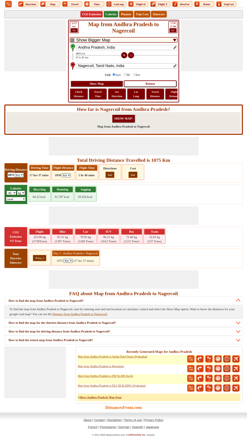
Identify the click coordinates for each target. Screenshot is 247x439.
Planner (126, 14)
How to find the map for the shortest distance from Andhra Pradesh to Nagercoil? (62, 322)
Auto (118, 74)
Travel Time (98, 94)
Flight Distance (174, 94)
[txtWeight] (11, 193)
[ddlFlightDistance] (66, 175)
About (87, 420)
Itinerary (159, 14)
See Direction (117, 94)
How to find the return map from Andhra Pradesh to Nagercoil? (51, 340)
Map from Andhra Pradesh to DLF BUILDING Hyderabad (111, 385)
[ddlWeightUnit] (21, 193)
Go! (110, 174)
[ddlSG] (16, 199)
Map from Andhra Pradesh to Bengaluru (101, 366)
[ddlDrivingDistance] (19, 175)
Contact (99, 420)
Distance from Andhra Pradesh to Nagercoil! (80, 314)
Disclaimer (114, 420)
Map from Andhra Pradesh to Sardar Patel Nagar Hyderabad (112, 356)
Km (74, 27)
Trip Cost (142, 14)
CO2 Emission (91, 14)
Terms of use (133, 420)
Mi (128, 74)
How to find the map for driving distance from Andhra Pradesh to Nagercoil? (59, 331)
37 (173, 27)
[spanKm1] (68, 261)
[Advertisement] (35, 45)
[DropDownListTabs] (123, 40)
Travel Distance (155, 94)
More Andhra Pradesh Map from (100, 397)
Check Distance (79, 94)
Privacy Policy (154, 420)
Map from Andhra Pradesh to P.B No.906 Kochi (105, 376)
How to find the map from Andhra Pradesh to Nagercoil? (46, 300)
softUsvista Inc (137, 434)
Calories (111, 14)
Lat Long (136, 94)
